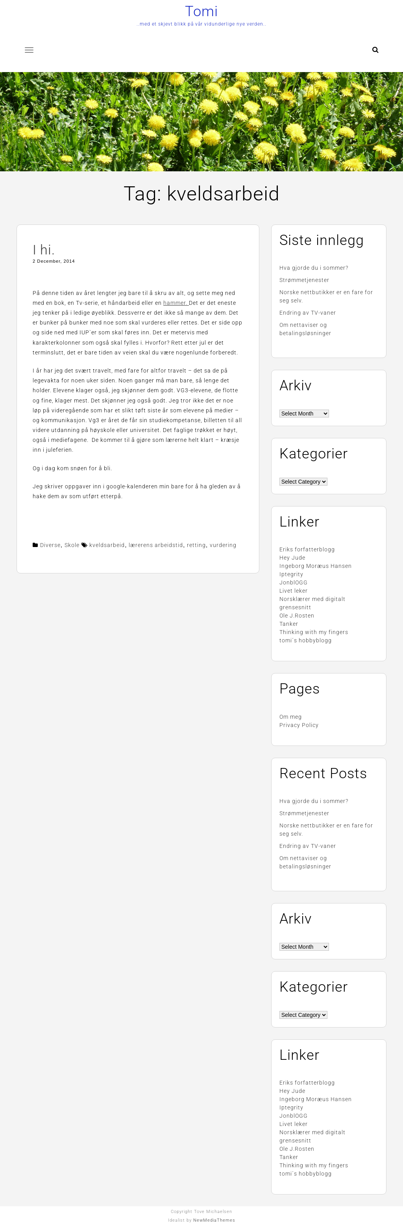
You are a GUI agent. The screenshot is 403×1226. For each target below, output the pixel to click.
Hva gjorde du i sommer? (313, 268)
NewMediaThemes (214, 1220)
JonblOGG (293, 582)
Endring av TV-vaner (307, 313)
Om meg (290, 717)
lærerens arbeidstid (156, 545)
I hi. (44, 250)
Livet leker (293, 591)
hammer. (176, 303)
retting (196, 545)
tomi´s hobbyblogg (305, 640)
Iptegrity (291, 574)
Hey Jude (292, 558)
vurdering (223, 545)
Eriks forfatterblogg (307, 549)
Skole (72, 545)
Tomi (201, 11)
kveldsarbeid (107, 545)
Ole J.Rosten (296, 615)
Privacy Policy (299, 725)
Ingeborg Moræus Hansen (315, 566)
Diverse (50, 545)
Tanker (288, 624)
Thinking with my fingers (313, 632)
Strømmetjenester (304, 280)
